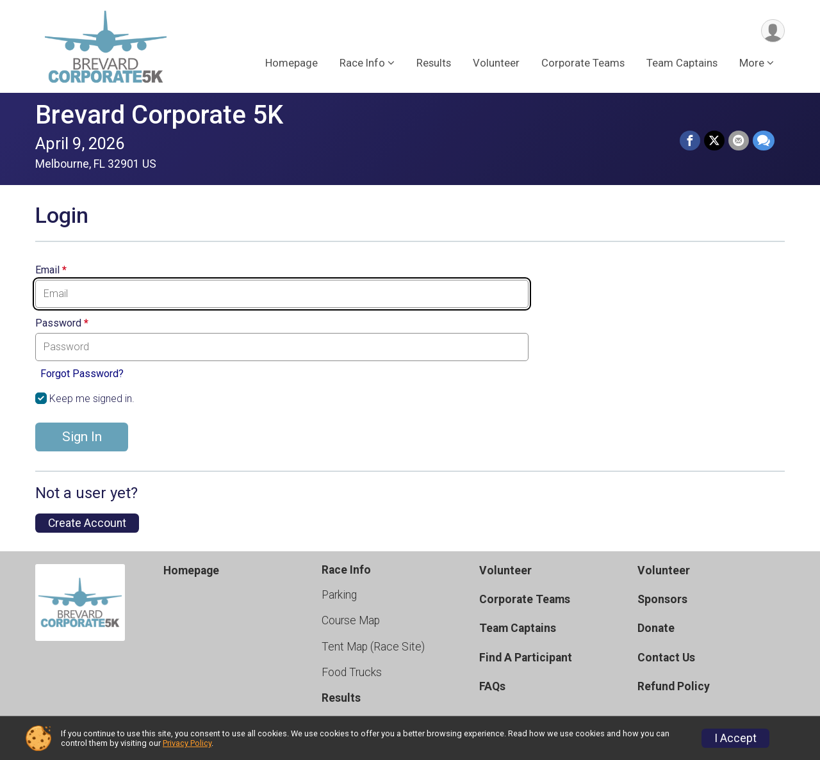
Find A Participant (525, 657)
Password (61, 323)
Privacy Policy (187, 743)
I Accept (735, 738)
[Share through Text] (764, 141)
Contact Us (666, 657)
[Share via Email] (738, 141)
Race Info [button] (362, 63)
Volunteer (496, 63)
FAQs (492, 686)
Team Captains (682, 63)
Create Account (87, 523)
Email (51, 270)
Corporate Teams (583, 63)
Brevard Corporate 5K (159, 115)
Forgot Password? (82, 374)
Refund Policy (673, 686)
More (751, 63)
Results (433, 63)
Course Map (351, 620)
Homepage (291, 63)
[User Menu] (773, 31)
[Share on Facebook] (690, 141)
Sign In (82, 436)
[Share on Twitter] (714, 141)
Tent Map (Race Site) (373, 646)
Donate (656, 628)
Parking (339, 594)
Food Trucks (352, 672)
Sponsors (662, 599)
